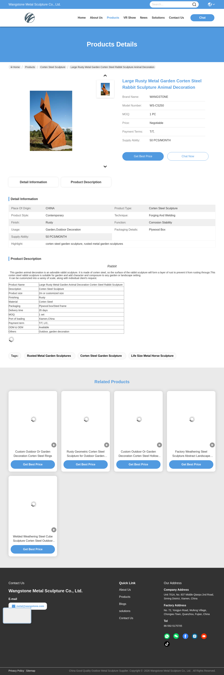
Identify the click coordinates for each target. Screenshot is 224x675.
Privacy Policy (16, 670)
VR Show (130, 17)
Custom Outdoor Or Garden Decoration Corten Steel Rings (33, 453)
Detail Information (33, 182)
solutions (158, 17)
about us (96, 17)
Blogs (122, 603)
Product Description (86, 182)
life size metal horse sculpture (152, 355)
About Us (125, 589)
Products (30, 67)
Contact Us (126, 618)
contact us (176, 17)
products (113, 17)
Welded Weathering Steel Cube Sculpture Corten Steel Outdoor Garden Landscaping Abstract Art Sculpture (33, 539)
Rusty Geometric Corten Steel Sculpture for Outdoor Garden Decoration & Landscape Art (86, 454)
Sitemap (30, 670)
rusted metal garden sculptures (49, 355)
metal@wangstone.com (27, 606)
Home (82, 17)
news (144, 17)
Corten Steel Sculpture (52, 67)
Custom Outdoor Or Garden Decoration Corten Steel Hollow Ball (138, 454)
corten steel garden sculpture (101, 355)
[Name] (194, 4)
